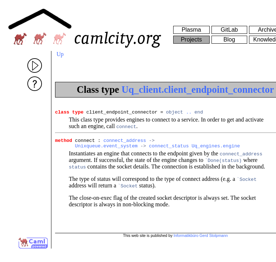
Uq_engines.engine (215, 149)
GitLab (229, 30)
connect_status (168, 149)
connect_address (125, 142)
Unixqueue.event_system (106, 149)
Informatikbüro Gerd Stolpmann (201, 235)
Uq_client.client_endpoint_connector (197, 89)
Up (60, 54)
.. (189, 113)
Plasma (191, 30)
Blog (229, 39)
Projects (191, 39)
